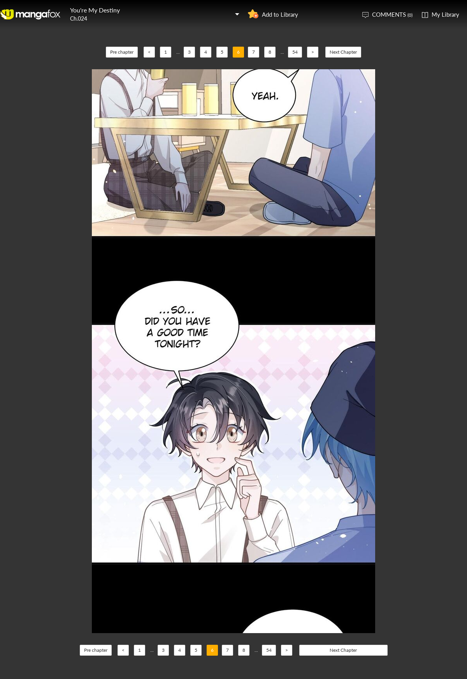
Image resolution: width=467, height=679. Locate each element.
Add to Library (280, 14)
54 (295, 52)
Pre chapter (121, 52)
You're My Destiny (95, 10)
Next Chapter (343, 52)
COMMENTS (392, 14)
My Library (445, 14)
